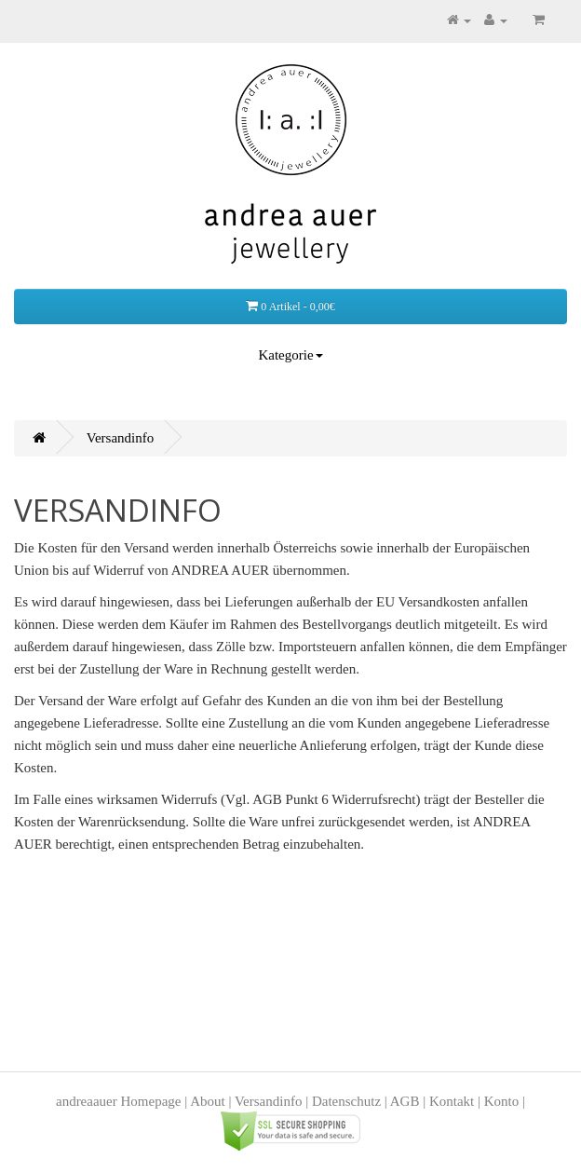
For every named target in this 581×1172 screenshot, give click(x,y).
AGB (405, 1101)
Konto (502, 1101)
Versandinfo (120, 437)
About (207, 1101)
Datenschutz (346, 1101)
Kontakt (451, 1101)
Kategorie (290, 355)
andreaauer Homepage (119, 1101)
